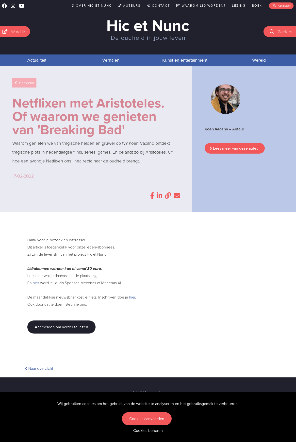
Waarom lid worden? (201, 5)
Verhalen (110, 60)
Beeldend (24, 83)
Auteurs (129, 5)
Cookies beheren (148, 430)
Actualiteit (36, 60)
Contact (158, 5)
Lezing (239, 5)
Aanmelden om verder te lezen (61, 327)
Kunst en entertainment (184, 60)
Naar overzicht (39, 368)
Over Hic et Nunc (92, 5)
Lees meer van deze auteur (235, 148)
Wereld (259, 60)
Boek (257, 5)
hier (39, 276)
